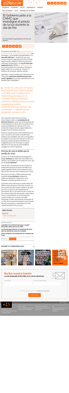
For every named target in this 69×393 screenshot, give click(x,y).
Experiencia (31, 8)
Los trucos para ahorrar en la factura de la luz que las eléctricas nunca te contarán (16, 230)
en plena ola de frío (25, 65)
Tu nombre (7, 280)
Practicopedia (50, 8)
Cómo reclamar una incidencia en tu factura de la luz (17, 234)
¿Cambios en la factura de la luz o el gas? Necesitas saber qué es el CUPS (15, 225)
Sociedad (5, 8)
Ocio (58, 8)
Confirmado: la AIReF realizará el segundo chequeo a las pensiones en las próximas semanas (43, 257)
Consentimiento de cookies (58, 310)
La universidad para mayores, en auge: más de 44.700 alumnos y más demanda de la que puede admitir (9, 256)
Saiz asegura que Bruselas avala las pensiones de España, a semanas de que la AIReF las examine (25, 256)
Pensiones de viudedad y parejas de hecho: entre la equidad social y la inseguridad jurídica (59, 254)
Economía (14, 8)
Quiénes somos (6, 312)
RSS (53, 306)
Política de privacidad (25, 309)
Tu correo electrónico (39, 280)
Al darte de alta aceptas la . (35, 290)
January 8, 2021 (18, 112)
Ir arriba (63, 302)
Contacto (38, 309)
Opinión (40, 8)
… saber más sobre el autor (9, 215)
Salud (22, 8)
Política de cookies (41, 306)
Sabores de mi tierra (9, 11)
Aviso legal (22, 306)
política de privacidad (43, 290)
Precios (12, 239)
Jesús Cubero (58, 263)
